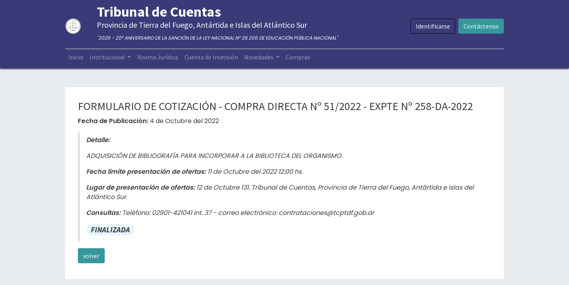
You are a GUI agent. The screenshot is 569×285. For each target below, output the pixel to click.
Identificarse (433, 26)
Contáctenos (481, 26)
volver (91, 256)
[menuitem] (76, 57)
